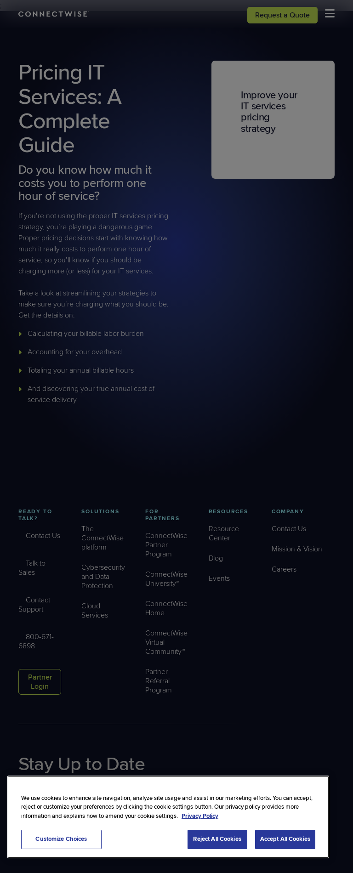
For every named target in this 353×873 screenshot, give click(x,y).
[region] (168, 817)
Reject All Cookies (217, 839)
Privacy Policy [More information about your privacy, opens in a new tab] (200, 816)
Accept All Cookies (285, 839)
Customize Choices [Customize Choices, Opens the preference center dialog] (61, 839)
